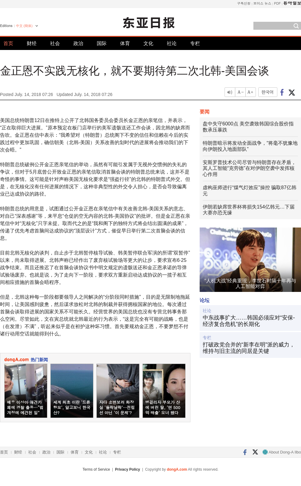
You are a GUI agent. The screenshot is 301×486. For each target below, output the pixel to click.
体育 (125, 43)
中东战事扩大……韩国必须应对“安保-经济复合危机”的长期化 (249, 321)
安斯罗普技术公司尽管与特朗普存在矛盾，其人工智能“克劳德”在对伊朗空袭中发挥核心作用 (249, 168)
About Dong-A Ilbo (282, 452)
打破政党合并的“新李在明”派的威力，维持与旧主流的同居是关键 (249, 348)
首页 (8, 43)
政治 (78, 43)
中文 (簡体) (24, 26)
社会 (55, 43)
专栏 (195, 43)
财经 (32, 43)
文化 (148, 43)
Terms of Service (96, 469)
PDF (277, 3)
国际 (102, 43)
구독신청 (244, 3)
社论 (172, 43)
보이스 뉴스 (262, 3)
